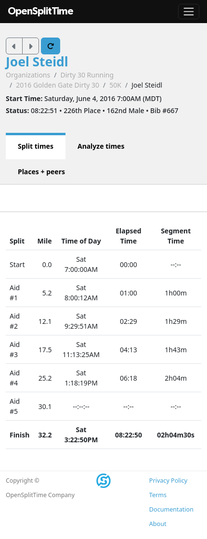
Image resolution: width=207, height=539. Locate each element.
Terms (158, 495)
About (158, 524)
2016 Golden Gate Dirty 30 (57, 85)
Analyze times (101, 146)
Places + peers (41, 171)
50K (115, 85)
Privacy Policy (168, 480)
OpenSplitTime (40, 11)
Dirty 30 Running (87, 74)
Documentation (171, 509)
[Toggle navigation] (188, 11)
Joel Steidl (37, 61)
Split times (35, 146)
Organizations (28, 74)
